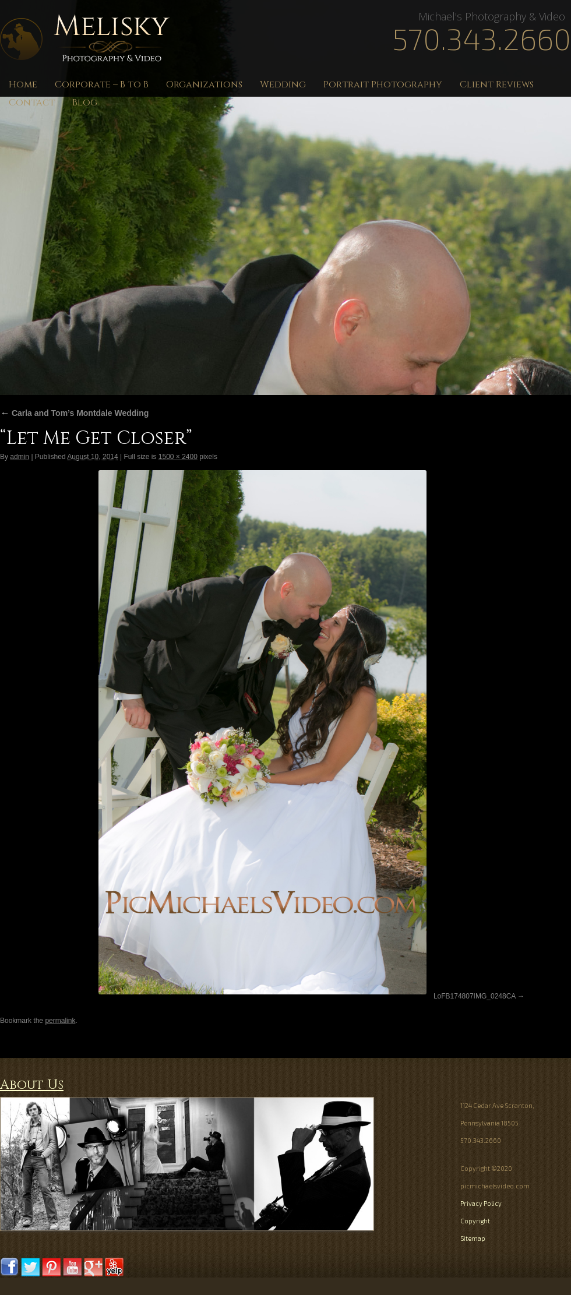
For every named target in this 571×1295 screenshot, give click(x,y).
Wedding (283, 84)
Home (23, 84)
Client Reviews (497, 84)
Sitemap (472, 1238)
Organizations (204, 84)
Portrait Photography (382, 84)
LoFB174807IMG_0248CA (474, 996)
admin (19, 457)
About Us (32, 1085)
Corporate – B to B (102, 84)
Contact (32, 102)
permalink (60, 1021)
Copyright (475, 1221)
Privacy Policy (481, 1203)
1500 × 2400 (178, 457)
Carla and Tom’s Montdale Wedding (74, 413)
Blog (84, 102)
